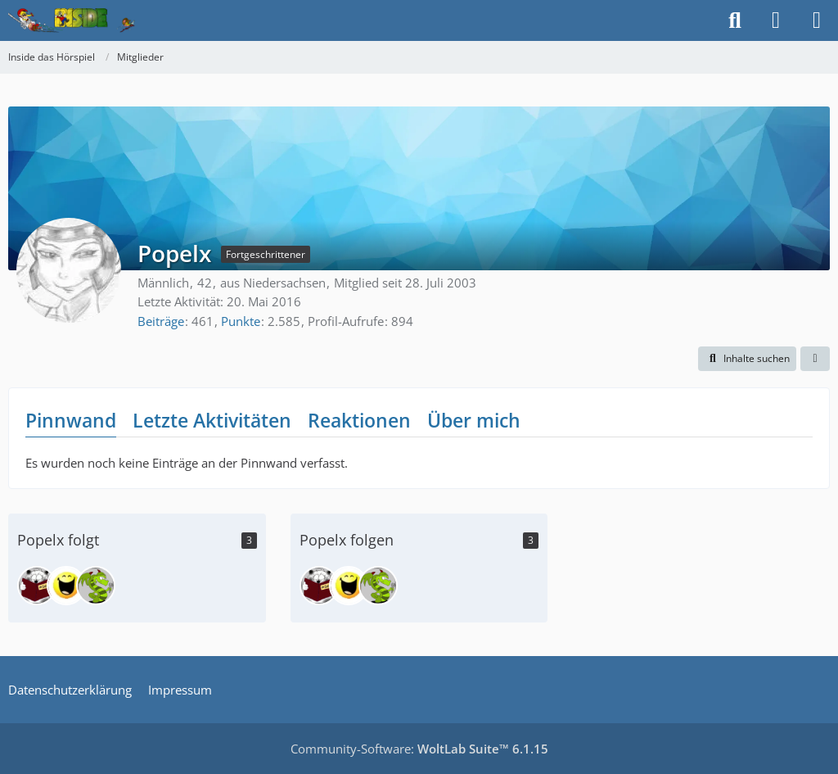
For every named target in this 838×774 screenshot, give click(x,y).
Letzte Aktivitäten (212, 420)
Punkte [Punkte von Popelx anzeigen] (240, 321)
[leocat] (36, 585)
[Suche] (735, 20)
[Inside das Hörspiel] (71, 20)
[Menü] (816, 20)
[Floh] (66, 585)
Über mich (473, 420)
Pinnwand (70, 420)
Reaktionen (359, 420)
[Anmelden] (775, 20)
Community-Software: (419, 748)
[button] (747, 358)
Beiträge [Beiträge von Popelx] (160, 321)
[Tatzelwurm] (95, 585)
